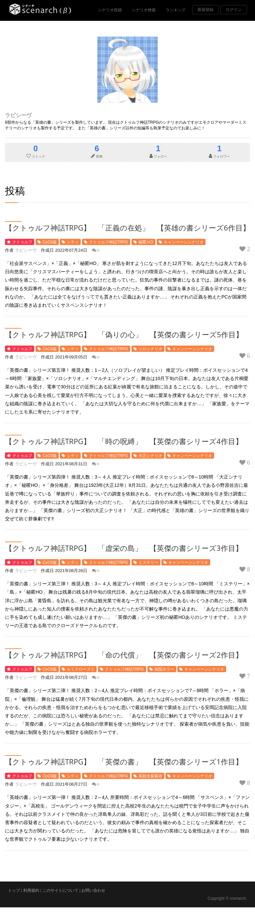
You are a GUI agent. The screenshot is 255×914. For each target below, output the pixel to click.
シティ (73, 242)
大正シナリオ (150, 455)
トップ (14, 890)
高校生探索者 (150, 776)
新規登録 (205, 9)
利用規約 (31, 890)
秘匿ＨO (145, 242)
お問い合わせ (93, 890)
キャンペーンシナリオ (184, 242)
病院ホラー (164, 669)
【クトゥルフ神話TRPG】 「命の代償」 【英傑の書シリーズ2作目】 (124, 655)
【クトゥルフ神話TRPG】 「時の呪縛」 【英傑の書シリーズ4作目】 (124, 441)
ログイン (234, 9)
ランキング (176, 10)
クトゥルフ (22, 242)
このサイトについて (60, 890)
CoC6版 (49, 242)
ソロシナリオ (150, 349)
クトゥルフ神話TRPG (108, 242)
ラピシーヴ (18, 115)
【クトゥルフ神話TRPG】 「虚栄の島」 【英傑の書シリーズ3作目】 (124, 548)
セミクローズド (81, 669)
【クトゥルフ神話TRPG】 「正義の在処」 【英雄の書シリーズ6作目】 (127, 227)
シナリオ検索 (144, 10)
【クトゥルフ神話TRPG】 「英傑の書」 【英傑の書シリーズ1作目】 (124, 761)
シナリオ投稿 (110, 10)
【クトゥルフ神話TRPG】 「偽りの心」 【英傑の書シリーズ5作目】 (124, 334)
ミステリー (148, 562)
